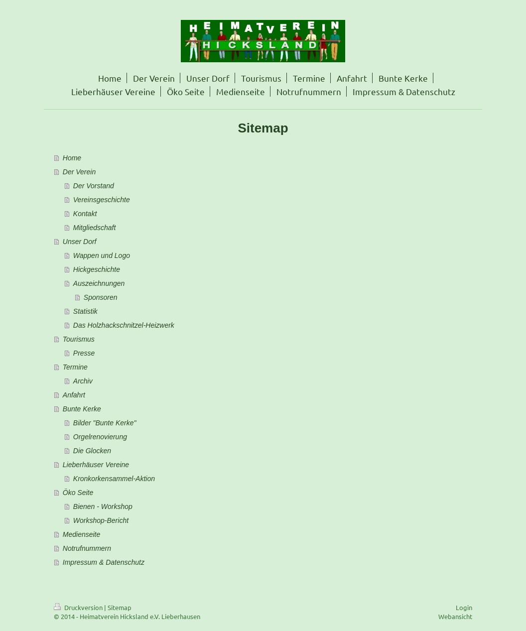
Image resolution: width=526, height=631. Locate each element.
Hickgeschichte (96, 269)
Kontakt (85, 214)
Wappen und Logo (101, 255)
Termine (75, 367)
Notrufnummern (87, 548)
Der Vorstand (93, 186)
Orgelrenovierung (100, 437)
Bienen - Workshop (102, 506)
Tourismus (79, 339)
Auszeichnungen (99, 283)
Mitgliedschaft (94, 228)
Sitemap (120, 607)
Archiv (83, 381)
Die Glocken (92, 451)
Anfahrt (74, 395)
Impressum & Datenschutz (103, 562)
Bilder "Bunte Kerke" (104, 423)
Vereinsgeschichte (101, 200)
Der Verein (79, 172)
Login (464, 607)
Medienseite (82, 534)
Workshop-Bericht (101, 520)
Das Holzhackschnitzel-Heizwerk (123, 325)
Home (72, 158)
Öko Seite (78, 493)
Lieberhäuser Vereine (96, 465)
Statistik (85, 311)
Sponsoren (101, 297)
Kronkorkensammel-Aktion (114, 479)
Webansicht (455, 616)
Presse (84, 353)
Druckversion (79, 607)
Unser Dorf (80, 242)
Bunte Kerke (82, 409)
